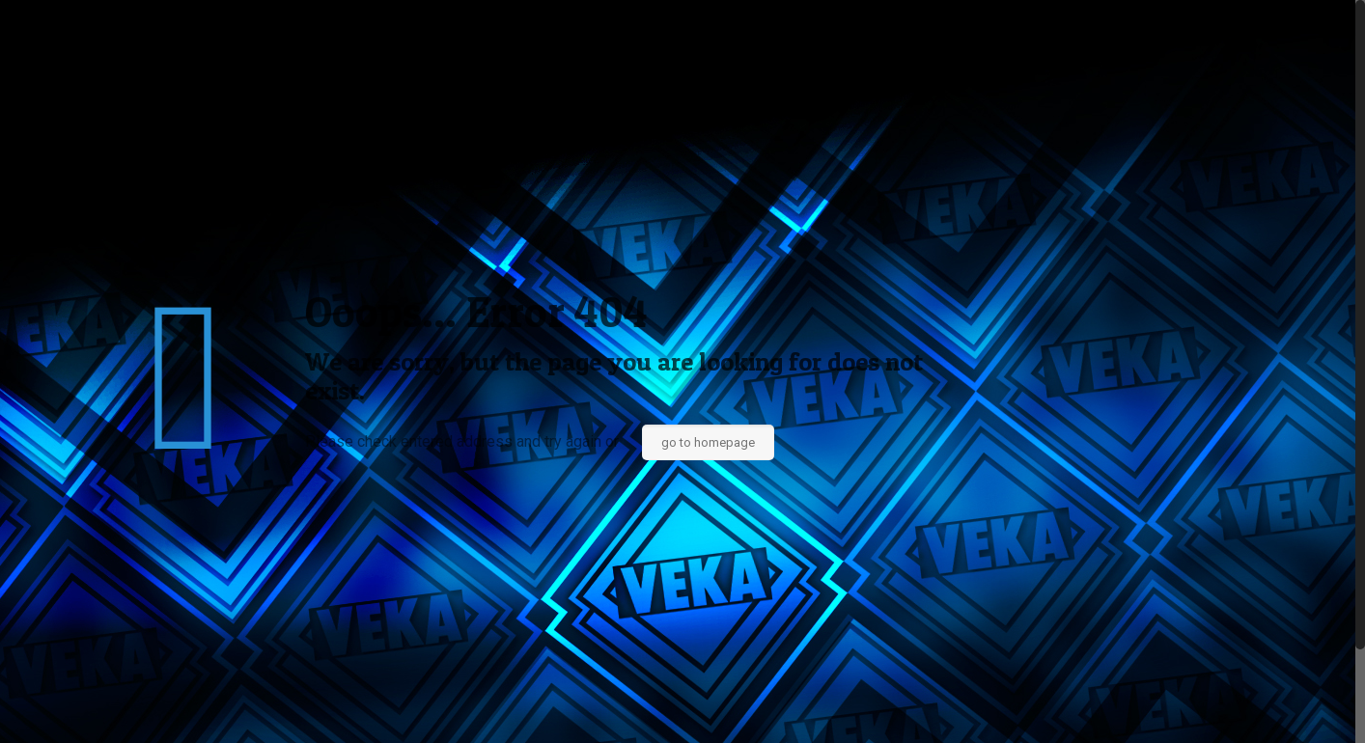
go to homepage (708, 442)
